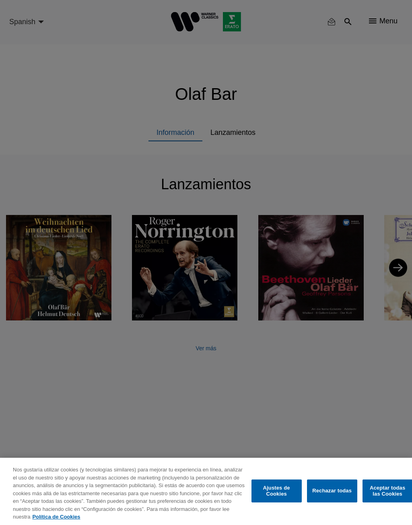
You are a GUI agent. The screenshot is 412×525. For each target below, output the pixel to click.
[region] (206, 491)
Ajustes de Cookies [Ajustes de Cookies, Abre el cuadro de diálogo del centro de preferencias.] (276, 491)
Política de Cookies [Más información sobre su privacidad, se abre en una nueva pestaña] (56, 517)
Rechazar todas (332, 491)
